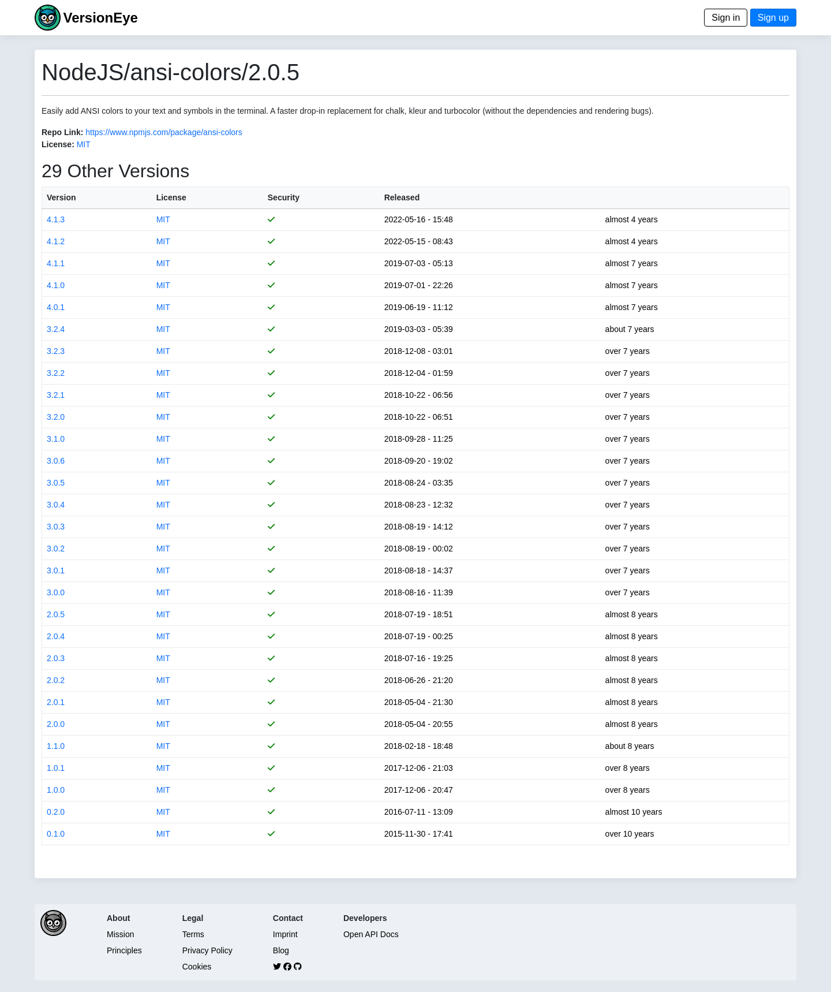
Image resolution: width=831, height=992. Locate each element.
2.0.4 (56, 636)
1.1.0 (56, 746)
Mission (120, 934)
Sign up (773, 18)
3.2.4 (56, 329)
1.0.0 (56, 790)
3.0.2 (56, 548)
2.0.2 (56, 680)
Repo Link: (62, 132)
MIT (84, 144)
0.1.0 (56, 833)
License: (58, 144)
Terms (193, 934)
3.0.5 (56, 482)
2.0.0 (56, 724)
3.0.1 (56, 570)
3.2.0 (56, 417)
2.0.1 (56, 702)
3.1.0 (56, 438)
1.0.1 (56, 768)
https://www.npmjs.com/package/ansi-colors (163, 132)
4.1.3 (56, 219)
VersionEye (100, 17)
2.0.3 (56, 658)
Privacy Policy (207, 950)
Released (402, 197)
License (171, 197)
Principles (124, 950)
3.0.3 (56, 526)
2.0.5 (56, 614)
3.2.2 (56, 373)
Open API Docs (371, 934)
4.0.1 (56, 307)
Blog (281, 950)
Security (284, 197)
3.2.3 (56, 351)
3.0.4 (56, 504)
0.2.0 (56, 811)
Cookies (197, 966)
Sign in (726, 18)
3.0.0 (56, 592)
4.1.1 (56, 263)
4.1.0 (56, 285)
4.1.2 (56, 241)
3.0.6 (56, 460)
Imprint (285, 934)
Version (61, 197)
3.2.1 (56, 395)
